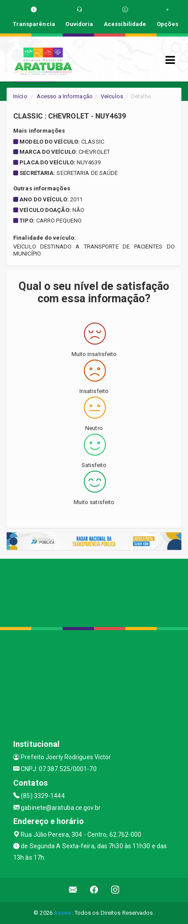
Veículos (112, 96)
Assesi (63, 912)
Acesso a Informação (65, 96)
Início (20, 96)
